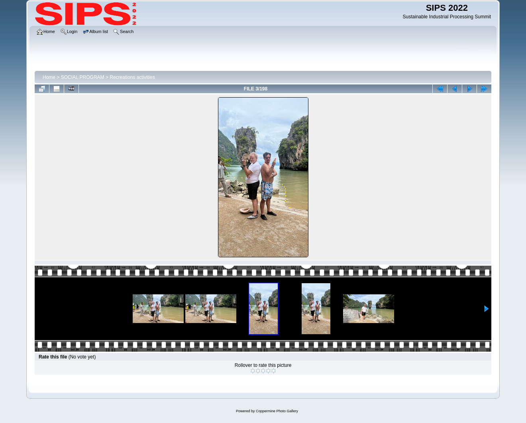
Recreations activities (132, 77)
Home (49, 77)
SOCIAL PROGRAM (82, 77)
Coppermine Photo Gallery (277, 411)
